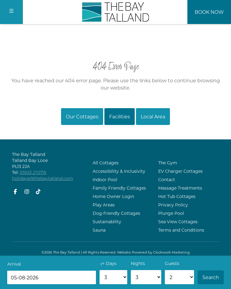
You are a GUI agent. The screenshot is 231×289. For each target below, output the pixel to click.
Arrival (14, 264)
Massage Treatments (180, 188)
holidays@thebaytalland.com (42, 178)
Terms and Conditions (181, 230)
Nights (138, 263)
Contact (166, 179)
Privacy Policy (173, 205)
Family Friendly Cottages (119, 188)
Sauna (99, 230)
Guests (172, 263)
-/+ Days (108, 263)
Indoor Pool (105, 179)
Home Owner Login (113, 196)
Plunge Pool (171, 213)
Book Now (209, 12)
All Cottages (106, 163)
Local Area (153, 116)
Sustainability (107, 221)
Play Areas (104, 205)
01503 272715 (33, 172)
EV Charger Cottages (180, 171)
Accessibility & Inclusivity (119, 171)
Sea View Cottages (178, 221)
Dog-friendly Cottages (116, 213)
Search (210, 277)
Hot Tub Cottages (177, 196)
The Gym (167, 163)
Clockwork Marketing (171, 252)
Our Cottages (82, 116)
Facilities (119, 116)
